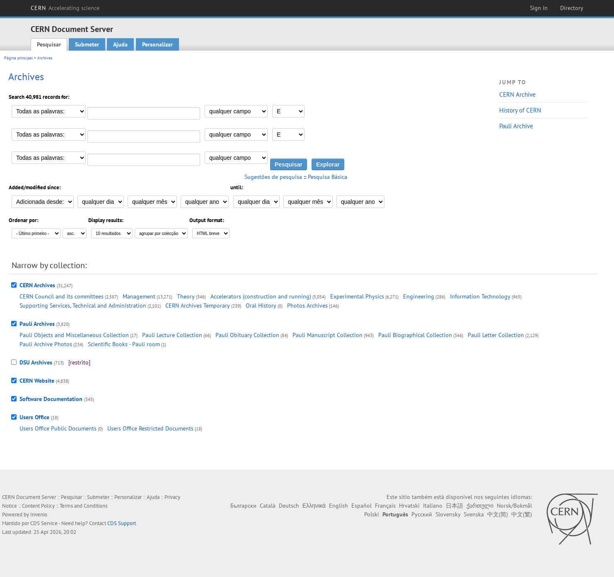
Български (243, 505)
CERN (65, 8)
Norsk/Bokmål (514, 505)
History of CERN (520, 110)
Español (361, 505)
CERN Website (36, 380)
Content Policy (38, 505)
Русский (421, 514)
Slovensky (447, 514)
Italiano (432, 505)
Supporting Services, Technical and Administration (82, 305)
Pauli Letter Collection (496, 335)
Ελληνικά (314, 505)
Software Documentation (50, 399)
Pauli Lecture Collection (172, 335)
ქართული (480, 505)
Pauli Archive (516, 126)
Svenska (474, 514)
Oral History (261, 305)
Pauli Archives (37, 324)
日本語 (454, 505)
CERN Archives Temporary (197, 305)
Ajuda (120, 44)
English (338, 505)
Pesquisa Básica (327, 177)
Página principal (18, 58)
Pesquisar (49, 44)
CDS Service (44, 523)
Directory (571, 8)
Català (268, 505)
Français (385, 505)
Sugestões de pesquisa (273, 177)
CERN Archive (517, 94)
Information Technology (480, 296)
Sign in (539, 8)
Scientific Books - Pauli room (124, 344)
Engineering (418, 296)
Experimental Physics (357, 296)
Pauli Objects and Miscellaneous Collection (74, 335)
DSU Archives (35, 362)
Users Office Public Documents (58, 428)
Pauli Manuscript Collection (327, 335)
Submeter (87, 44)
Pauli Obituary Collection (247, 335)
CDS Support (121, 523)
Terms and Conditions (83, 505)
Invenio (38, 514)
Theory (186, 296)
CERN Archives (37, 285)
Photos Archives (307, 305)
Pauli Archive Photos (45, 344)
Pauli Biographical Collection (415, 335)
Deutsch (289, 505)
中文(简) (497, 514)
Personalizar (157, 44)
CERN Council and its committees (61, 296)
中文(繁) (521, 514)
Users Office (34, 417)
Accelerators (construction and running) (260, 296)
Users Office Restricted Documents (150, 428)
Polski (371, 514)
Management (139, 296)
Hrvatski (409, 505)
